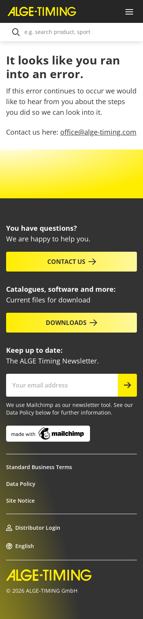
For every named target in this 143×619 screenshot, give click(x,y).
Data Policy (20, 483)
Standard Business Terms (39, 467)
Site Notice (20, 500)
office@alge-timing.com (98, 132)
